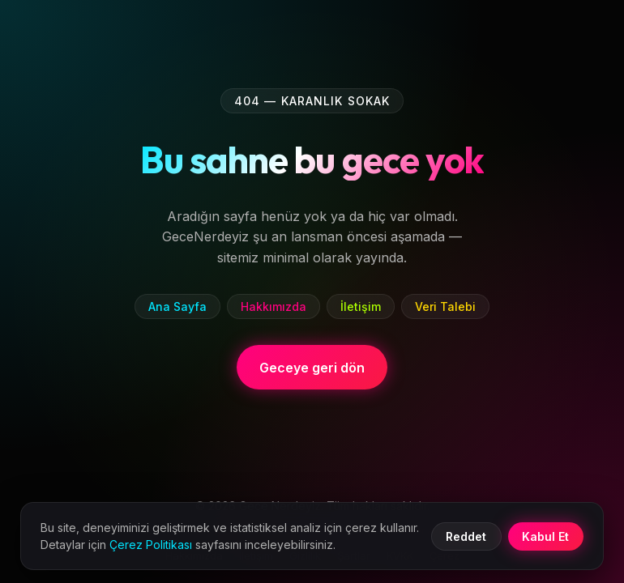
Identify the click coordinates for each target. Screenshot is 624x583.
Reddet (466, 536)
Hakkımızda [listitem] (273, 306)
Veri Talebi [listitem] (445, 306)
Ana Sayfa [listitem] (177, 306)
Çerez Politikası (150, 544)
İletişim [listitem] (360, 306)
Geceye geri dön (312, 368)
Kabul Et (545, 536)
